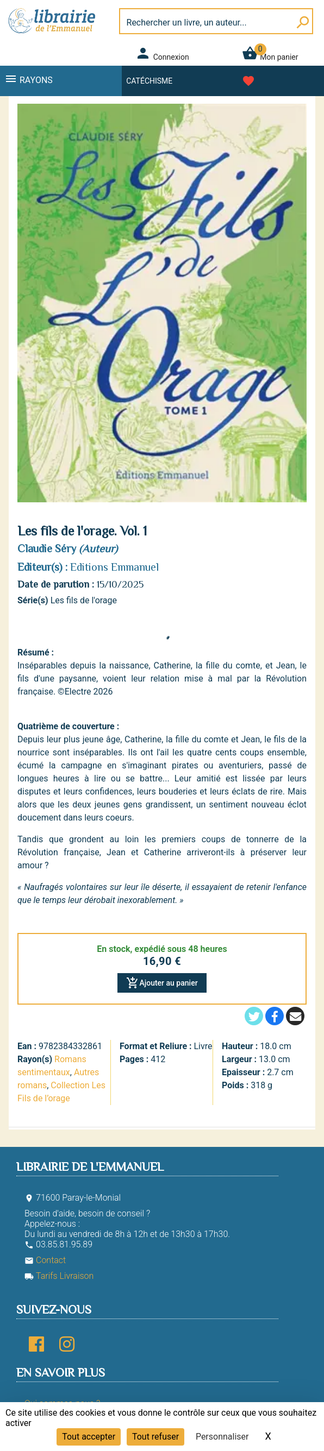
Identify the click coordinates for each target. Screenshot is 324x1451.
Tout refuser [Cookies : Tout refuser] (155, 1436)
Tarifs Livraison (59, 1276)
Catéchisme (149, 81)
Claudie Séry (46, 548)
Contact (45, 1260)
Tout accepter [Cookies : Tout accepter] (88, 1436)
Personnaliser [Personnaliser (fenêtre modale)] (222, 1436)
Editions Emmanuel (114, 567)
